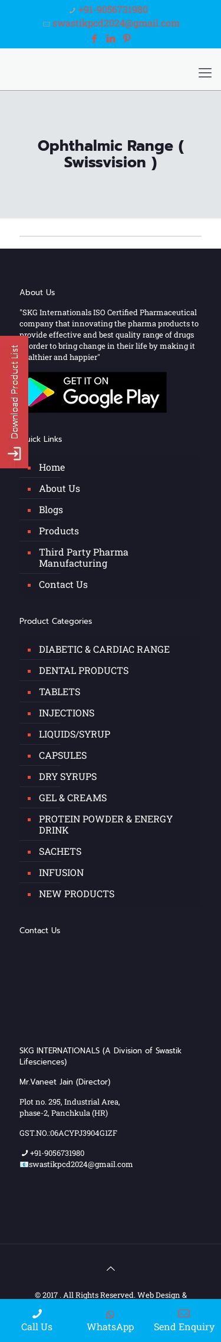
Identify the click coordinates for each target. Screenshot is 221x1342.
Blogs (51, 509)
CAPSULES (63, 755)
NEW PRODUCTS (76, 893)
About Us (59, 488)
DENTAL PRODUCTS (83, 670)
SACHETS (60, 851)
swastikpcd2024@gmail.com (116, 22)
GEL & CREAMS (73, 797)
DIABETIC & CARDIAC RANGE (104, 649)
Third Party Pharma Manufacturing (83, 557)
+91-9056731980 (113, 9)
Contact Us (63, 584)
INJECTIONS (66, 712)
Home (52, 467)
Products (59, 530)
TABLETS (59, 691)
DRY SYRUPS (68, 776)
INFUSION (61, 872)
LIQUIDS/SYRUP (74, 734)
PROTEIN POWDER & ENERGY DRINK (106, 824)
